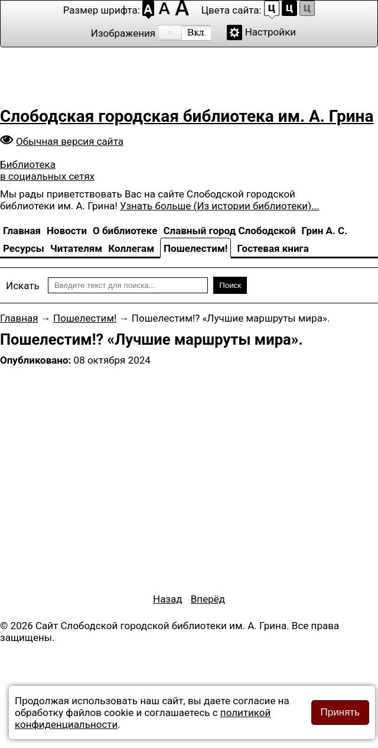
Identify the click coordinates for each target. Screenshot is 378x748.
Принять (340, 712)
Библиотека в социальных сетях (47, 170)
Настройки (270, 32)
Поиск (230, 285)
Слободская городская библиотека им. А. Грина (186, 116)
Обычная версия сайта (69, 141)
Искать (23, 286)
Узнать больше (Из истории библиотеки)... (219, 206)
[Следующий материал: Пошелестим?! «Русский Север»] (208, 599)
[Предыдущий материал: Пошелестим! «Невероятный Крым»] (168, 599)
